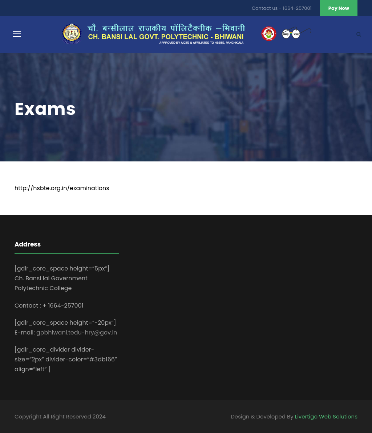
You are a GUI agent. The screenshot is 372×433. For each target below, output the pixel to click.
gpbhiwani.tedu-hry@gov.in (76, 332)
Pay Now (338, 8)
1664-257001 (297, 8)
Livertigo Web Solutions (326, 416)
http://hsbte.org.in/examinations (62, 188)
